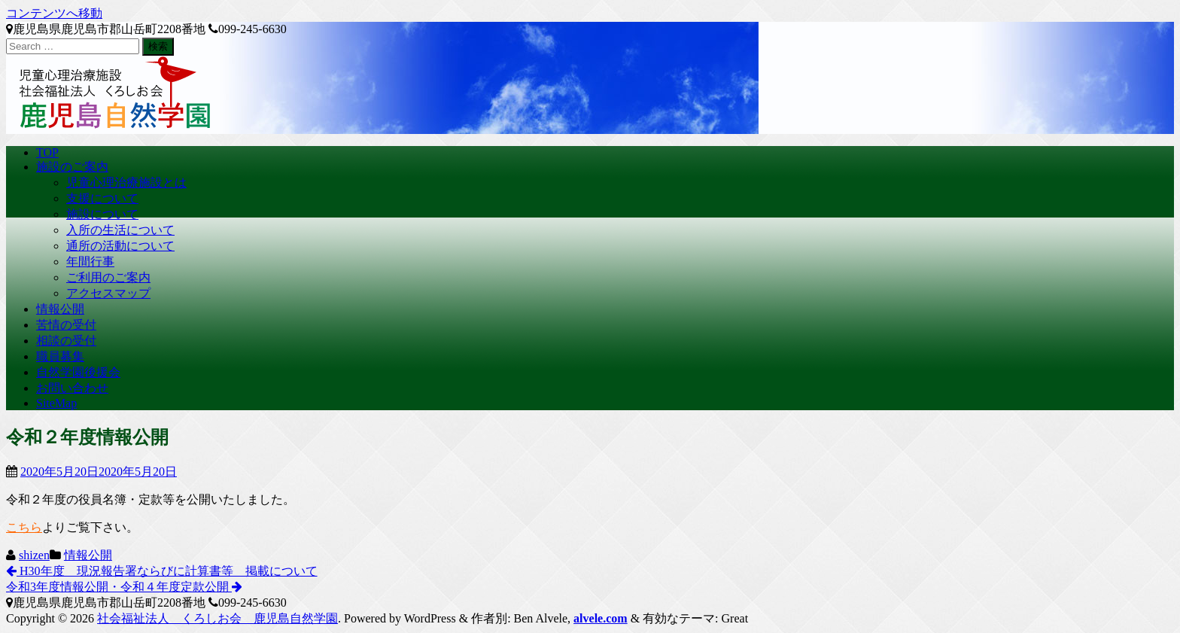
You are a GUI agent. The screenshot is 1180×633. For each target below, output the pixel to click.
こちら (24, 527)
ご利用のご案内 (108, 277)
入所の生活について (120, 230)
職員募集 (60, 356)
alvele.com (600, 618)
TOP (47, 152)
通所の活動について (120, 245)
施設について (102, 214)
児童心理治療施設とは (126, 182)
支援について (102, 198)
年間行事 (90, 261)
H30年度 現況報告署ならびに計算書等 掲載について (162, 571)
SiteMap (56, 403)
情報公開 (60, 309)
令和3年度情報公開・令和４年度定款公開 (124, 586)
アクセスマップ (108, 293)
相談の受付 (66, 340)
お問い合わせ (72, 388)
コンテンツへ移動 (54, 13)
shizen (34, 555)
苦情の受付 (66, 324)
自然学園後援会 (78, 372)
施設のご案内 (72, 166)
